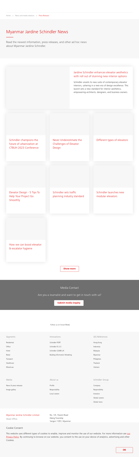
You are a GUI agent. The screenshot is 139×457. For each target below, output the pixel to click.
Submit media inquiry (68, 303)
